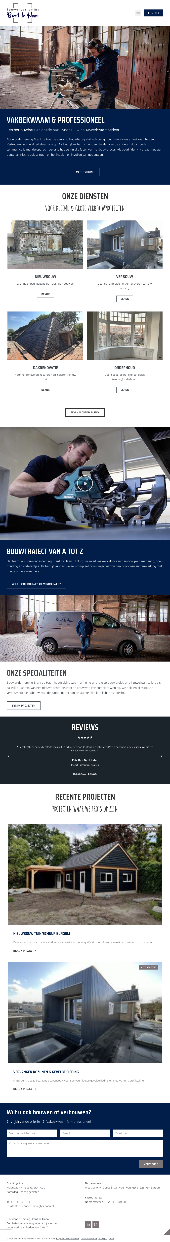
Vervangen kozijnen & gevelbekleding (46, 1072)
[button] (138, 13)
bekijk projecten (23, 705)
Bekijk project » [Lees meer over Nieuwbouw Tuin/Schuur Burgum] (24, 951)
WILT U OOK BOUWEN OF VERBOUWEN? (36, 584)
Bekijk (45, 294)
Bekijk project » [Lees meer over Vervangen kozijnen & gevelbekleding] (24, 1089)
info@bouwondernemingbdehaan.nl (32, 1206)
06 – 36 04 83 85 (20, 1202)
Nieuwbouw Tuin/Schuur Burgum (41, 933)
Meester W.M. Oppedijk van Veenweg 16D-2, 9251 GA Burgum (123, 1188)
